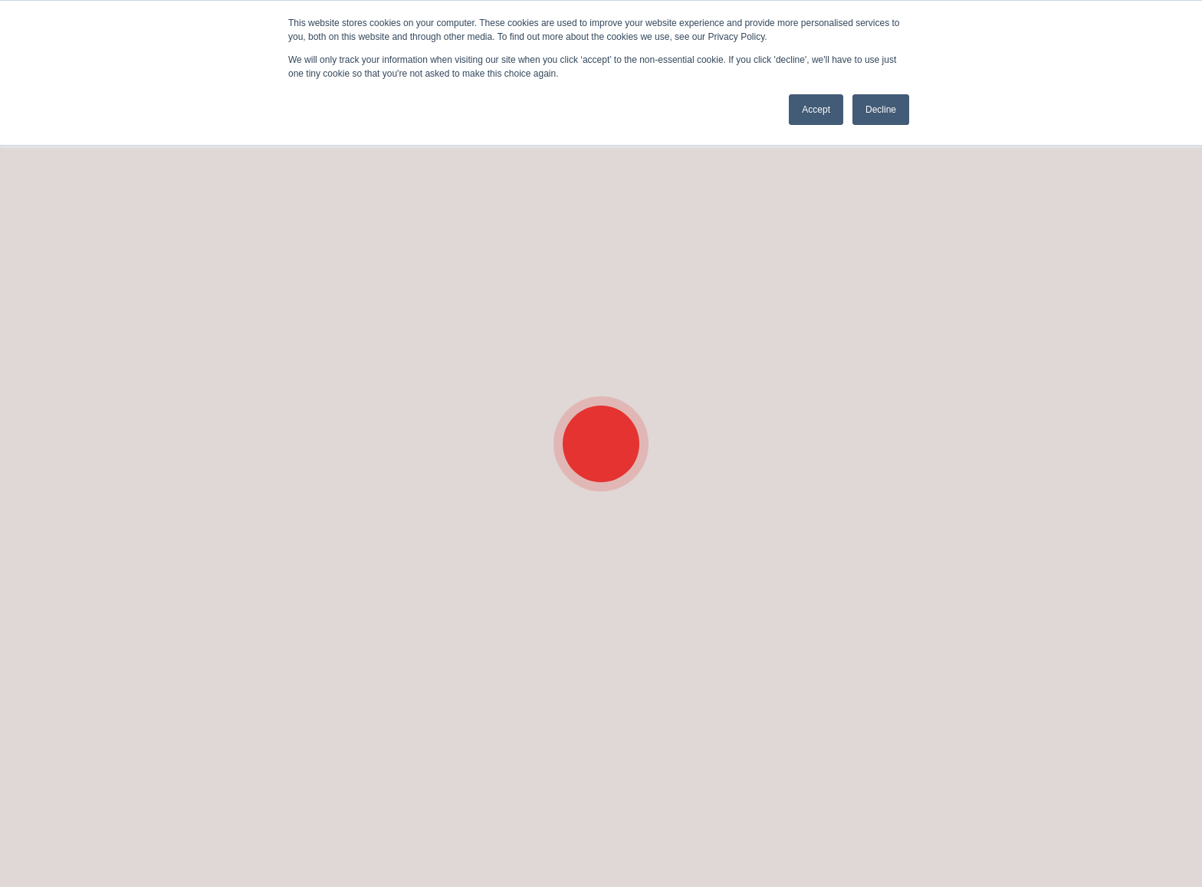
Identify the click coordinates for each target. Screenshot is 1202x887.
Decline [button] (880, 109)
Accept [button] (816, 109)
